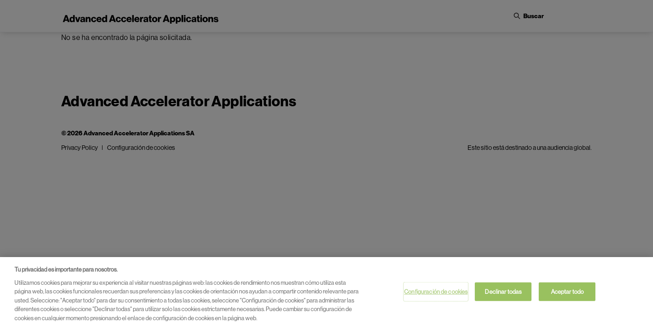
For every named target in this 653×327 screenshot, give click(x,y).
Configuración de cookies (436, 294)
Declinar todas (503, 294)
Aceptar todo (567, 294)
